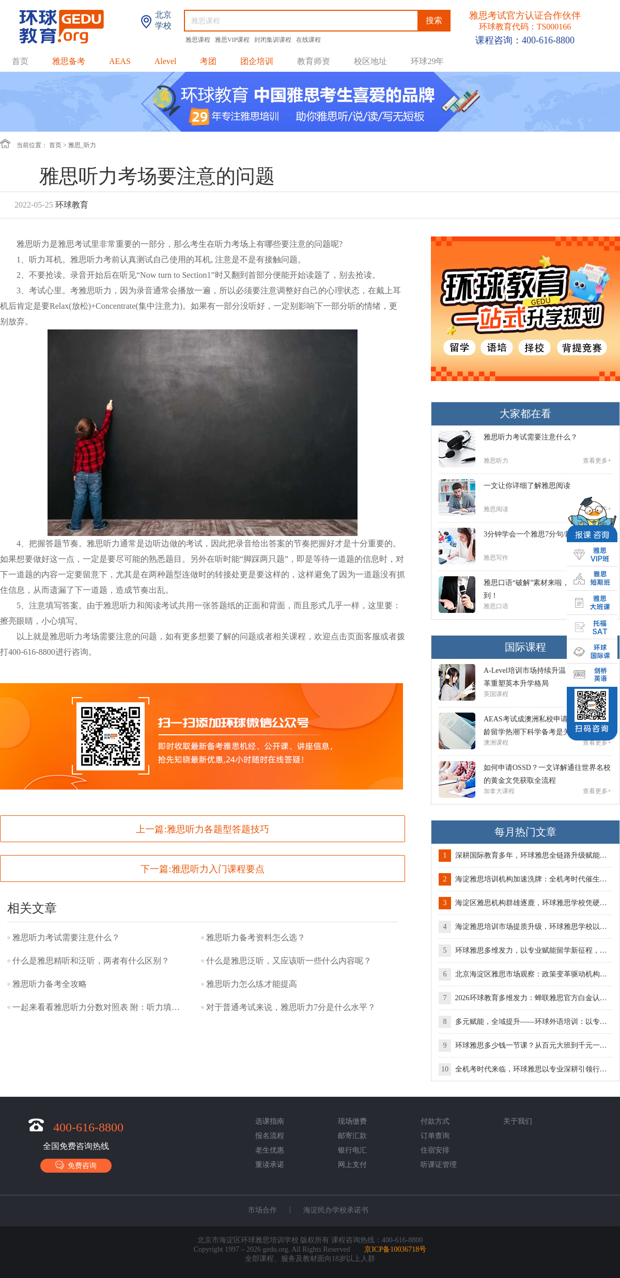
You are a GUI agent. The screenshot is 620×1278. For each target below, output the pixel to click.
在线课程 (308, 39)
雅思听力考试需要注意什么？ (66, 937)
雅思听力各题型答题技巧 (218, 829)
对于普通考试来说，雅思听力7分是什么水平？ (291, 1007)
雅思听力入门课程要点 (218, 869)
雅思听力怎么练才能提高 (251, 984)
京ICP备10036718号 (395, 1249)
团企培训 (256, 61)
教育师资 (313, 61)
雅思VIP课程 (233, 39)
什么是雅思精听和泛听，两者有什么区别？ (90, 960)
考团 (208, 61)
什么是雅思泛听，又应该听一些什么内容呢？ (288, 960)
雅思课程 (198, 39)
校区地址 (370, 61)
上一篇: (202, 829)
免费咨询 (76, 1165)
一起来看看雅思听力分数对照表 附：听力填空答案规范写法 (97, 1007)
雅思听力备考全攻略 (49, 984)
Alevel (165, 61)
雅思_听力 (82, 145)
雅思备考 (68, 61)
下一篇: (202, 869)
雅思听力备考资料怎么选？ (255, 937)
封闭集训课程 (273, 39)
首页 (20, 61)
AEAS (120, 61)
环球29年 (427, 61)
